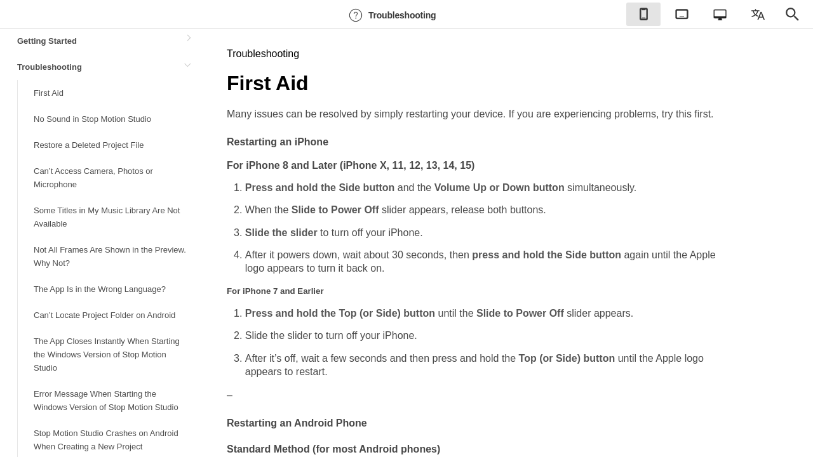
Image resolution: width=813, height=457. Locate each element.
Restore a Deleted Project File (89, 145)
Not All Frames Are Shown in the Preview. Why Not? (110, 256)
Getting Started (47, 41)
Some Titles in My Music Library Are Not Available (107, 217)
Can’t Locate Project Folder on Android (104, 315)
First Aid (49, 93)
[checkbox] (643, 14)
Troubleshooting (391, 15)
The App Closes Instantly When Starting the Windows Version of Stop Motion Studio (107, 354)
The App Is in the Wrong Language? (100, 289)
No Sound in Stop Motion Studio (92, 119)
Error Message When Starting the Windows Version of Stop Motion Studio (106, 400)
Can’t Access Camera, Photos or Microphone (93, 177)
